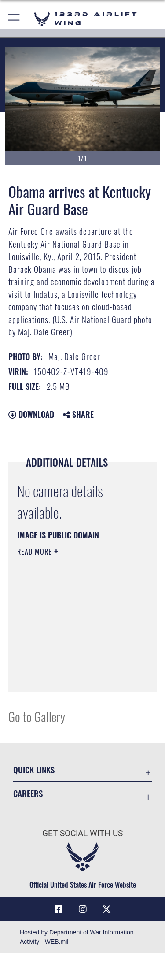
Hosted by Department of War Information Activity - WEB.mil (77, 937)
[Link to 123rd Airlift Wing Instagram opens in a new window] (82, 909)
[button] (14, 18)
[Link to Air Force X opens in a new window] (106, 909)
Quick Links (34, 769)
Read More (35, 551)
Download (31, 414)
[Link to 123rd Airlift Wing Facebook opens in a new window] (58, 909)
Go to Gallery (36, 716)
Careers (28, 793)
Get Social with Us (82, 833)
